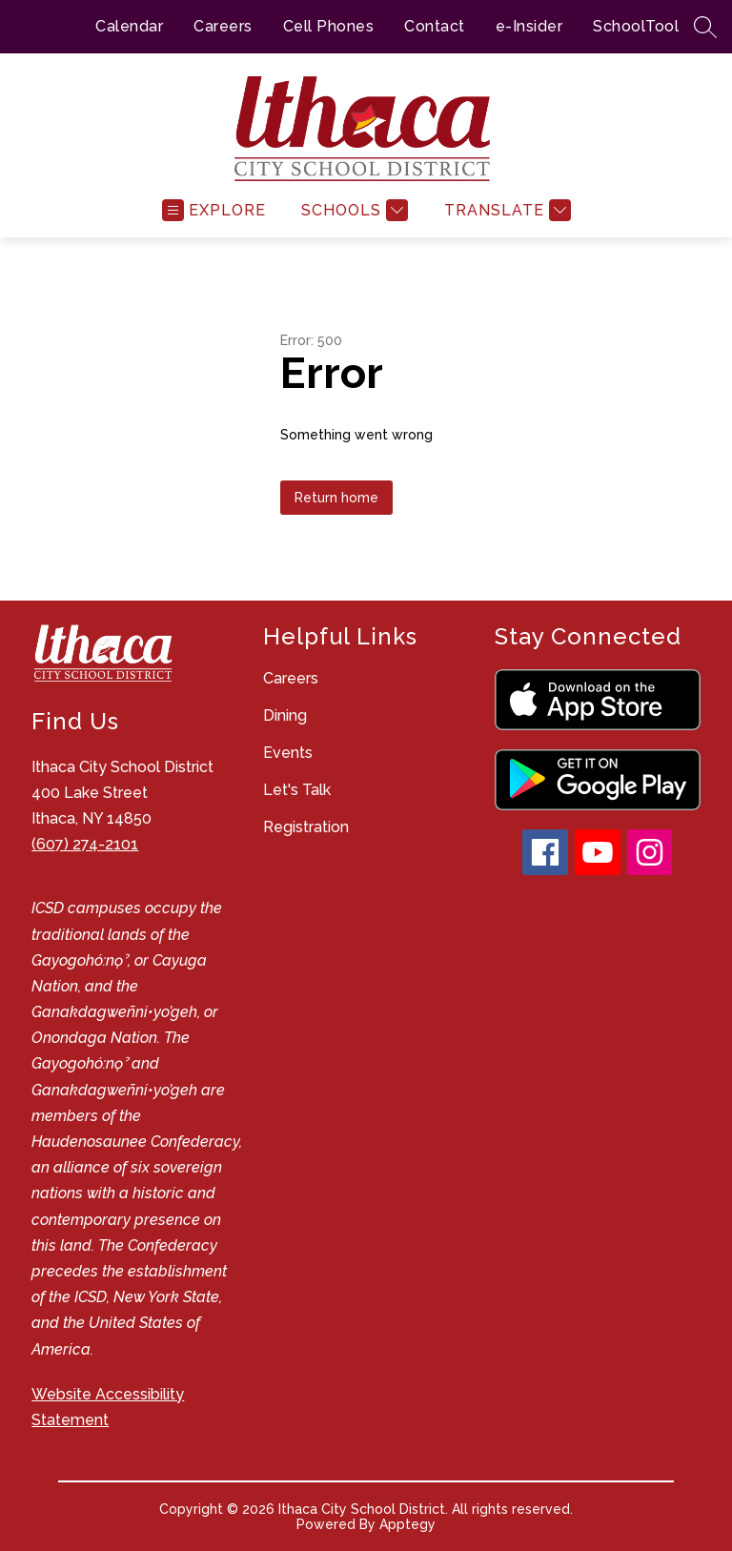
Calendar (129, 26)
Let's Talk (297, 790)
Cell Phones (329, 26)
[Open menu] (214, 210)
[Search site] (705, 26)
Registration (306, 827)
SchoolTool (636, 26)
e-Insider (529, 26)
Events (288, 753)
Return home (336, 497)
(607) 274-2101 (84, 844)
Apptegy (407, 1524)
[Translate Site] (505, 210)
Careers (223, 26)
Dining (285, 715)
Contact (434, 26)
